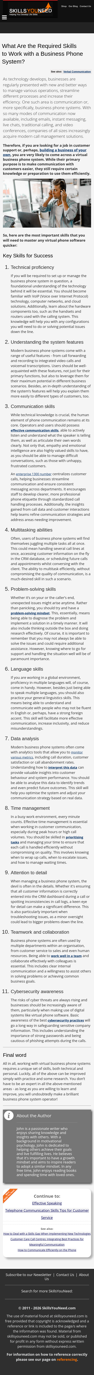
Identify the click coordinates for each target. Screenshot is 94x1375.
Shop (64, 6)
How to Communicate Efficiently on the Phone (47, 1250)
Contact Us (85, 6)
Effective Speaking (47, 1203)
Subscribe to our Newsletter (28, 1274)
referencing (67, 1359)
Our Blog (73, 6)
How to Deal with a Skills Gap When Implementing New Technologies (47, 1233)
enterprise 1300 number (34, 474)
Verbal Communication (77, 71)
